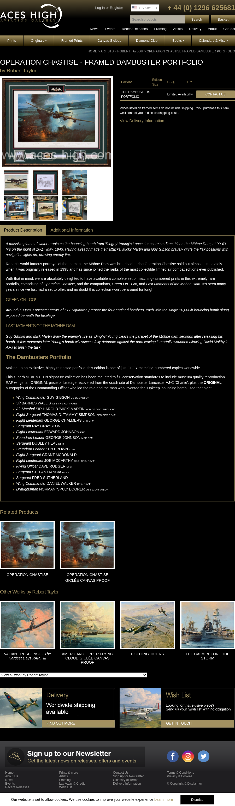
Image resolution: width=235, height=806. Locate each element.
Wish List (65, 787)
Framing (160, 29)
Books (178, 41)
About (212, 29)
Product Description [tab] (23, 230)
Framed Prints (72, 41)
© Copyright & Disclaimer (184, 783)
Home (92, 51)
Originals (38, 41)
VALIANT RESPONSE (27, 656)
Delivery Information (127, 783)
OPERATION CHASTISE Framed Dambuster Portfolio (191, 51)
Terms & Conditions (180, 772)
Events (110, 29)
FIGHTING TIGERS (147, 654)
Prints (11, 41)
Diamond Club (146, 41)
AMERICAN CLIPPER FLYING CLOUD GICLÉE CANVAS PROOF (87, 658)
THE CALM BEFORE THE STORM (208, 656)
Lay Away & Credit (72, 783)
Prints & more (68, 772)
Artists (178, 29)
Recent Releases (135, 29)
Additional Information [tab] (71, 230)
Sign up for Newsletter (128, 776)
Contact (229, 29)
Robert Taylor (130, 51)
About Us (11, 776)
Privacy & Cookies (179, 776)
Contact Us (215, 94)
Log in (100, 8)
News (94, 29)
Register (116, 8)
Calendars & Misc (213, 41)
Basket (223, 19)
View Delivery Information (142, 120)
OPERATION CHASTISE (27, 575)
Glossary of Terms (125, 780)
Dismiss (197, 800)
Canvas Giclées (109, 41)
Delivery (195, 29)
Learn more (163, 799)
